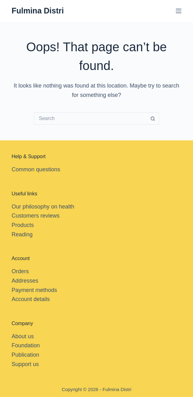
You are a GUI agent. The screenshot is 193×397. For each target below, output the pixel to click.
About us (23, 336)
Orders (20, 271)
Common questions (36, 169)
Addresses (25, 281)
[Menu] (178, 11)
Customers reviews (36, 216)
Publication (25, 355)
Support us (25, 364)
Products (23, 225)
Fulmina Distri (38, 10)
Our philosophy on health (43, 207)
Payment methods (34, 290)
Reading (22, 234)
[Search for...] (90, 118)
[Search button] (153, 118)
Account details (31, 299)
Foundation (26, 345)
